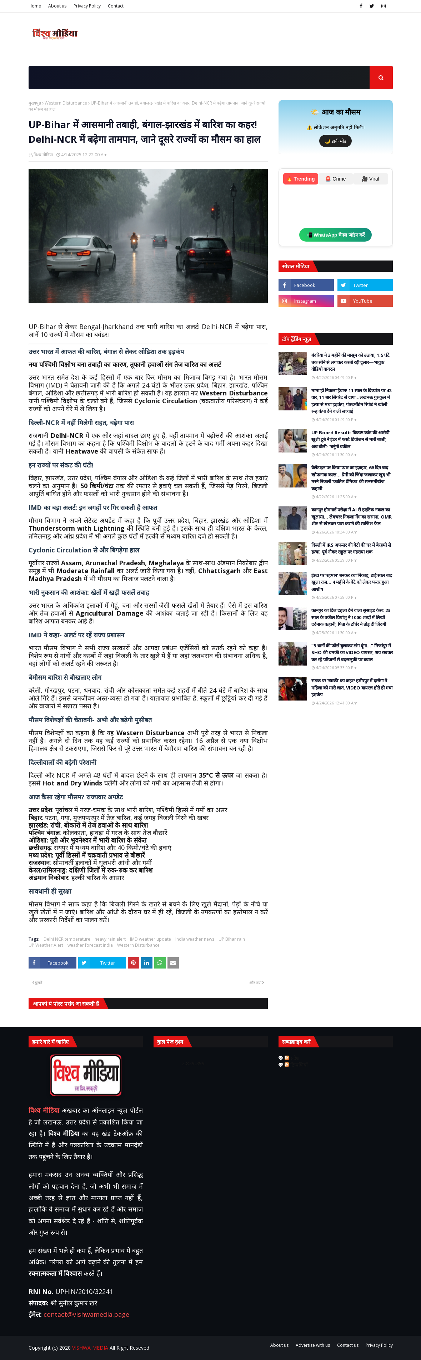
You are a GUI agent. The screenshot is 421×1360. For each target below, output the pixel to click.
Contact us (348, 1345)
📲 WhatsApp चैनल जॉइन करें (335, 235)
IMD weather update (150, 939)
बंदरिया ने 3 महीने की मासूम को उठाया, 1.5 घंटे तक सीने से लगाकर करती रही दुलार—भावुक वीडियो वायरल (350, 362)
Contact (116, 6)
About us (57, 6)
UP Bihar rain (232, 939)
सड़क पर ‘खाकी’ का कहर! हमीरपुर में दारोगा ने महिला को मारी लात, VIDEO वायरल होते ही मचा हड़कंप (351, 687)
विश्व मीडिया (43, 155)
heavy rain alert (110, 939)
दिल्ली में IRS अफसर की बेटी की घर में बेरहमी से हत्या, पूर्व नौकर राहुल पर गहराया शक (351, 548)
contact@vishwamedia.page (86, 1314)
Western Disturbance (66, 103)
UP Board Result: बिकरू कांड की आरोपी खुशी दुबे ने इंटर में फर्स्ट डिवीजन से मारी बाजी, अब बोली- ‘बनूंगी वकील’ (350, 439)
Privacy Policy (87, 6)
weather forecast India (90, 945)
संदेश (292, 1058)
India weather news (194, 939)
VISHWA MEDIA (90, 1347)
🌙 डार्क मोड (335, 141)
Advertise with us (313, 1345)
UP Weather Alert (46, 945)
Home (35, 6)
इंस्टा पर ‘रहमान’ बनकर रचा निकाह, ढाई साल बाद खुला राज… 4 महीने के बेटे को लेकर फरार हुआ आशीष (351, 582)
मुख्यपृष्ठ (35, 103)
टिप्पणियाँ (296, 1064)
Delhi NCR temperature (67, 939)
